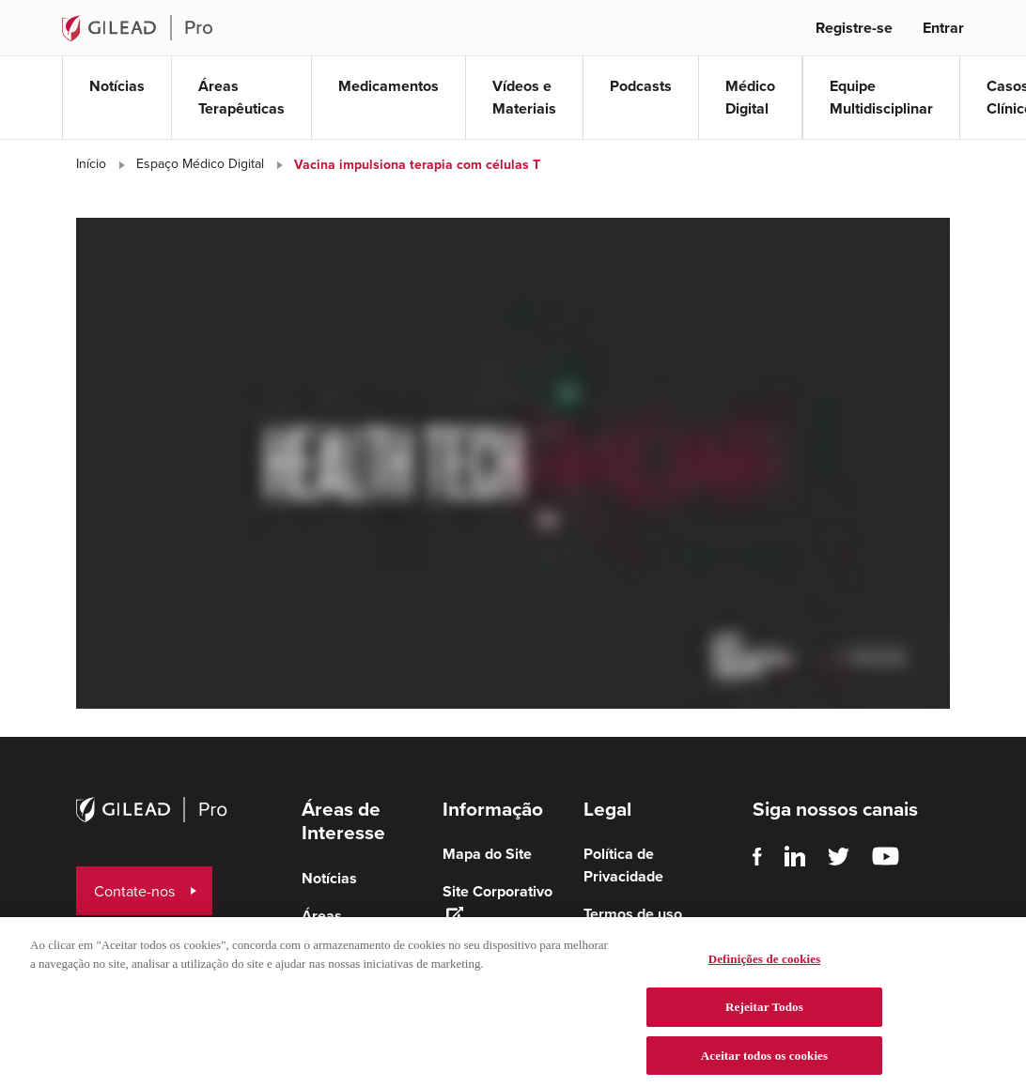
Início (91, 164)
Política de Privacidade (623, 865)
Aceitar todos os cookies (764, 1066)
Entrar (943, 27)
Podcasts (641, 86)
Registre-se (854, 27)
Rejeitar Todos (764, 1017)
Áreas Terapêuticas (241, 97)
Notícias (117, 86)
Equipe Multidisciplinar (881, 97)
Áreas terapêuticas (344, 927)
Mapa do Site (487, 854)
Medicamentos (388, 86)
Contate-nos (134, 890)
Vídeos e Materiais (524, 97)
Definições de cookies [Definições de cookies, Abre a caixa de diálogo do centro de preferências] (764, 969)
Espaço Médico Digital (200, 164)
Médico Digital (750, 97)
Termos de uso (632, 914)
